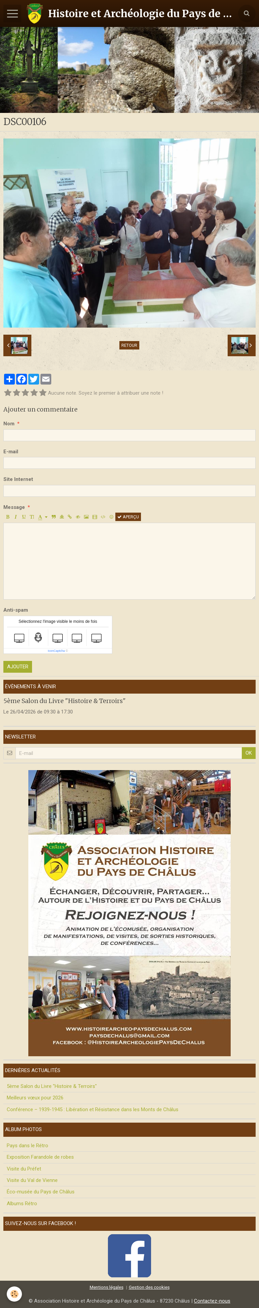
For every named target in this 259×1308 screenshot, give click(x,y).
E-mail (10, 452)
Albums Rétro (22, 1203)
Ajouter (17, 667)
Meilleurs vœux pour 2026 (35, 1098)
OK (249, 753)
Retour (129, 345)
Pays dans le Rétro (27, 1146)
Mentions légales (106, 1287)
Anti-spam (15, 610)
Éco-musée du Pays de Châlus (41, 1192)
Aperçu (128, 516)
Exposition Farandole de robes (40, 1157)
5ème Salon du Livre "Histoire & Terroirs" (64, 701)
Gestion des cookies (149, 1287)
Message (14, 507)
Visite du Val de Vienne (32, 1180)
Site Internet (18, 479)
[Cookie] (14, 1294)
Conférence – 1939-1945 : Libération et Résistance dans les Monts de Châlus (92, 1109)
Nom (9, 424)
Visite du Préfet (24, 1169)
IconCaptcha (56, 650)
